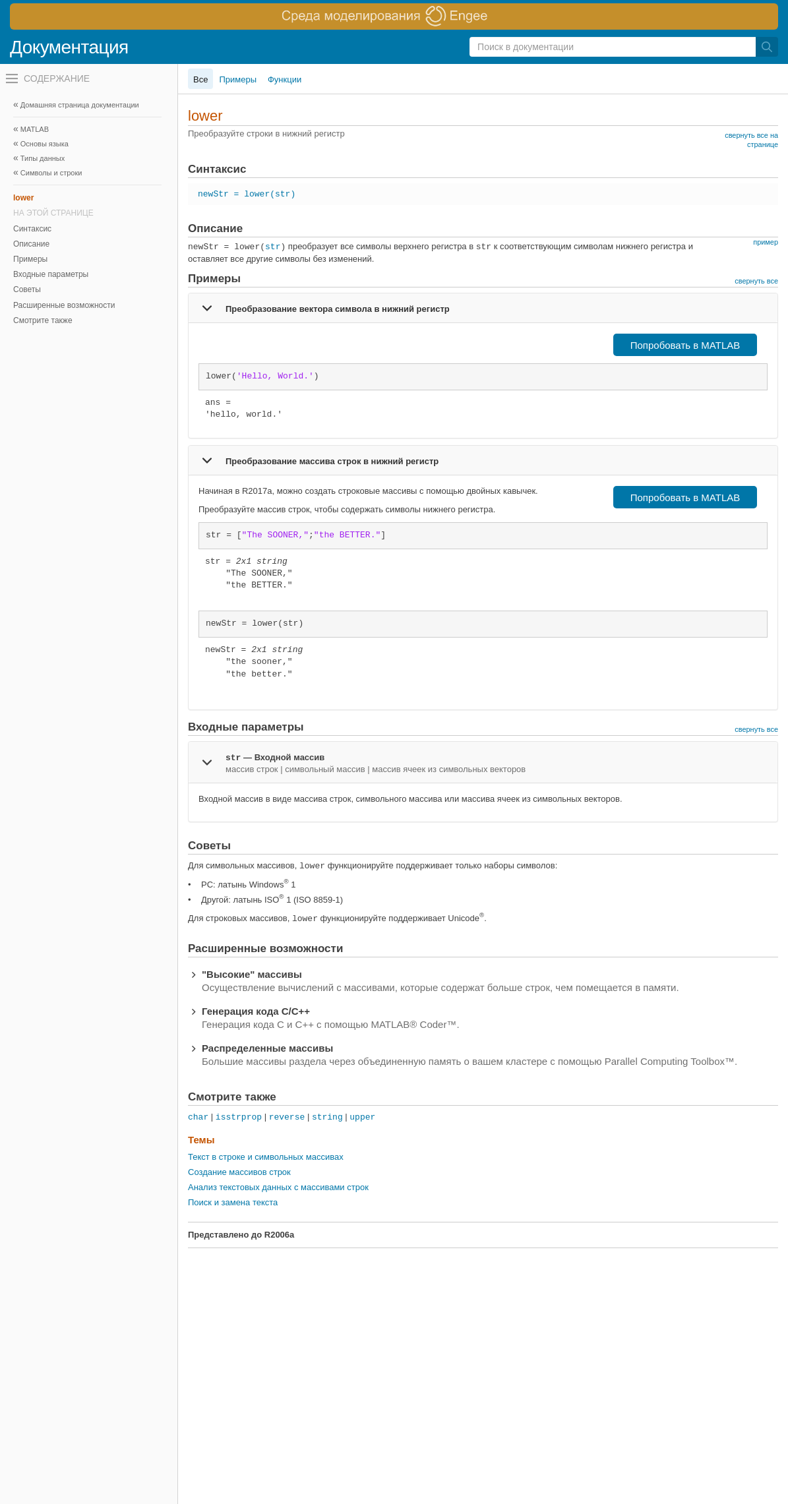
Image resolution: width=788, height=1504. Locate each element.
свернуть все (756, 281)
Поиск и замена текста (233, 1202)
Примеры (30, 259)
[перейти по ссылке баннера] (394, 16)
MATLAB (34, 129)
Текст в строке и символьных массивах (266, 1157)
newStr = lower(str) (246, 194)
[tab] (483, 307)
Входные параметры (50, 274)
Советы (27, 289)
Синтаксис (32, 228)
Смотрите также (43, 320)
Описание (31, 244)
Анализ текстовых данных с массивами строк (278, 1187)
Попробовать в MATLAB (685, 345)
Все (200, 79)
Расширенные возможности (64, 305)
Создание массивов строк (239, 1172)
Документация (69, 47)
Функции (284, 79)
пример (765, 242)
